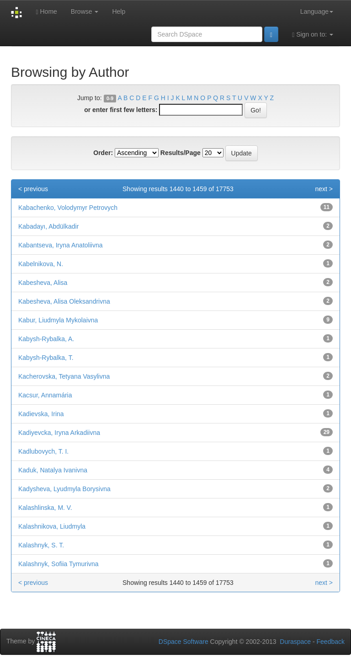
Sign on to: (312, 34)
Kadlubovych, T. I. (43, 451)
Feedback (331, 641)
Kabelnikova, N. (40, 264)
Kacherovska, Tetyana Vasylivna (64, 376)
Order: (103, 152)
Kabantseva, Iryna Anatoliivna (60, 245)
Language (316, 11)
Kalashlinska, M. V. (45, 507)
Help (118, 11)
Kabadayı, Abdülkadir (48, 226)
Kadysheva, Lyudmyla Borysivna (64, 489)
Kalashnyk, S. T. (41, 545)
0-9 (109, 98)
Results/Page (180, 152)
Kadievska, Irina (41, 414)
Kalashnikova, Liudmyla (51, 526)
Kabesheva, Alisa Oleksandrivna (64, 301)
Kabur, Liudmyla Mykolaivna (58, 320)
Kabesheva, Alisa (42, 282)
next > (324, 189)
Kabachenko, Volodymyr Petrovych (67, 207)
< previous (33, 189)
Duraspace (295, 641)
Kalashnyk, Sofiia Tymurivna (58, 564)
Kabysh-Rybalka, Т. (46, 357)
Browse (85, 11)
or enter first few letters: (120, 109)
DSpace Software (183, 641)
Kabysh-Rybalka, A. (46, 339)
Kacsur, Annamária (45, 395)
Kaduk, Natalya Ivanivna (52, 470)
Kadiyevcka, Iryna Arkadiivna (59, 432)
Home (46, 12)
